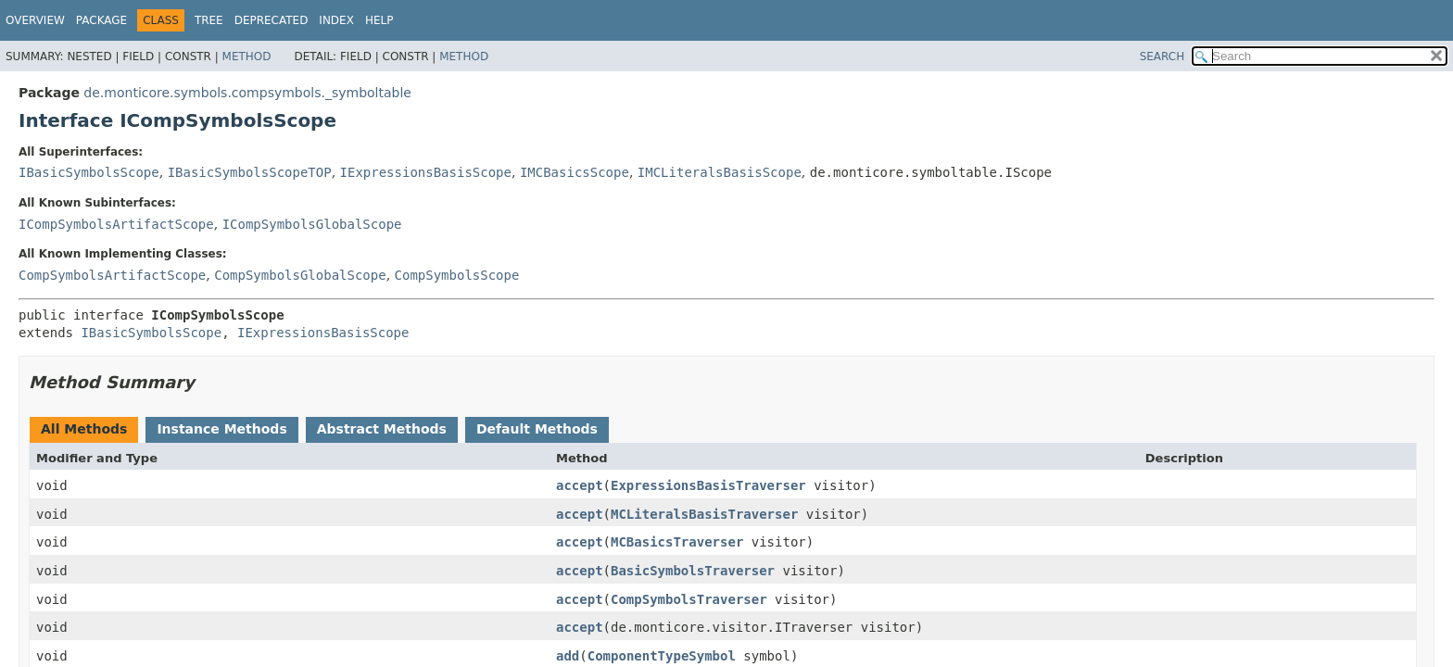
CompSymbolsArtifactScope (112, 275)
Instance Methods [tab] (221, 429)
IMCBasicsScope (574, 172)
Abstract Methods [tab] (382, 429)
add (567, 655)
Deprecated (271, 20)
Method (247, 56)
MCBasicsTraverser (677, 542)
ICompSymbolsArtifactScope (116, 224)
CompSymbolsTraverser (689, 599)
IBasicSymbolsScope (89, 172)
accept (579, 485)
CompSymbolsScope (457, 275)
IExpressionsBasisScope (426, 172)
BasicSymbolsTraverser (693, 570)
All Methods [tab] (84, 429)
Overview (35, 20)
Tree (209, 20)
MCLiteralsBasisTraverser (704, 514)
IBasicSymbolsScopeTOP (250, 172)
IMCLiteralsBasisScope (720, 172)
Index (336, 20)
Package (101, 20)
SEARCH (1162, 56)
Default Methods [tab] (537, 429)
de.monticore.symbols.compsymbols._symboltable (247, 92)
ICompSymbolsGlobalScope (312, 224)
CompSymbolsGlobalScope (299, 275)
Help (379, 20)
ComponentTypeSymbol (662, 655)
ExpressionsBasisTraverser (708, 485)
